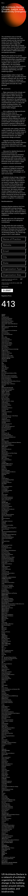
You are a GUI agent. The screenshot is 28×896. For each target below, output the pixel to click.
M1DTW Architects (5, 591)
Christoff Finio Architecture (6, 407)
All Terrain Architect (5, 333)
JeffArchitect (4, 533)
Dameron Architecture (6, 429)
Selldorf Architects (5, 731)
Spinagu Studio (4, 754)
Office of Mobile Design (6, 651)
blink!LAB (3, 385)
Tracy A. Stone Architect (6, 818)
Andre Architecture (5, 341)
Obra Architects (4, 645)
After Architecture (5, 327)
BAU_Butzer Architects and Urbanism (9, 375)
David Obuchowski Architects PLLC (8, 437)
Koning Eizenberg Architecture (7, 558)
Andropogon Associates (6, 345)
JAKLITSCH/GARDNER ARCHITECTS (8, 531)
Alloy (2, 335)
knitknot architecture (5, 555)
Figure (2, 485)
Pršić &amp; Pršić (5, 694)
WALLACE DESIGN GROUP (7, 842)
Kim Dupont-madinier (5, 553)
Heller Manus (4, 513)
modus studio (4, 622)
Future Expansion (5, 491)
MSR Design (4, 629)
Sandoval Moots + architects (7, 721)
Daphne (3, 431)
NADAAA (3, 634)
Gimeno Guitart (4, 494)
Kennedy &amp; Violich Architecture (8, 550)
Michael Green (4, 613)
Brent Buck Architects (5, 394)
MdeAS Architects (5, 610)
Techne (2, 794)
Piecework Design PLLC (6, 678)
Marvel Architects (5, 602)
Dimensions (3, 447)
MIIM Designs (4, 617)
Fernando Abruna (5, 481)
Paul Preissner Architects (6, 671)
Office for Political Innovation (7, 650)
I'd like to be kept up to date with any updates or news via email (10, 283)
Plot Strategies (4, 685)
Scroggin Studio (4, 730)
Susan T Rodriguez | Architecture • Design (9, 786)
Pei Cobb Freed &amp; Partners (7, 674)
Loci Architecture (4, 579)
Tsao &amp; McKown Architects (7, 825)
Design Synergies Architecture (7, 445)
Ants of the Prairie (5, 347)
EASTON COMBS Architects (7, 463)
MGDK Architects (4, 611)
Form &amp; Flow (5, 487)
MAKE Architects (4, 595)
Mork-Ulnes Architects (5, 625)
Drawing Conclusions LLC (6, 455)
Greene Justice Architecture (7, 498)
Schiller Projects (4, 726)
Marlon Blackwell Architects (7, 601)
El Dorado (3, 466)
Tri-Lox (2, 822)
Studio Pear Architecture (6, 782)
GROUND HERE (4, 502)
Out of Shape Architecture (6, 663)
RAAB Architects (4, 698)
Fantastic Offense (5, 478)
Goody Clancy (4, 495)
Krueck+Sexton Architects (6, 563)
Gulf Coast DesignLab (5, 503)
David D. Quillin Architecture (7, 435)
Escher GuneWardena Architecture (8, 471)
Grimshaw (3, 501)
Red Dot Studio (4, 707)
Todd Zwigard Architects (6, 815)
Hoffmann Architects (5, 518)
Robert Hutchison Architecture (7, 711)
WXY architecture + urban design (8, 857)
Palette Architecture (5, 669)
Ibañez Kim (3, 523)
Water (2, 843)
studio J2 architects (5, 770)
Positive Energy (4, 687)
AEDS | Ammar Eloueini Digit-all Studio (9, 326)
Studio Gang (3, 769)
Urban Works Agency (5, 830)
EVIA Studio (3, 474)
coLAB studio (4, 414)
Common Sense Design (6, 417)
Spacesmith (3, 751)
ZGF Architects (4, 861)
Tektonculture (4, 795)
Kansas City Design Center (6, 545)
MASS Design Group (5, 606)
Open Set (3, 661)
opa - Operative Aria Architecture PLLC (9, 658)
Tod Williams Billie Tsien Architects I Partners (10, 814)
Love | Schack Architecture (6, 587)
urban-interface (4, 831)
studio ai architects (5, 758)
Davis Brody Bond (5, 438)
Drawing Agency (4, 454)
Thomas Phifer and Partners (7, 806)
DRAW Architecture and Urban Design (9, 453)
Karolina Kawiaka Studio (6, 547)
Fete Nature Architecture (6, 482)
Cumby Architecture (5, 425)
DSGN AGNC (4, 457)
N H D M (3, 633)
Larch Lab (3, 570)
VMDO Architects (4, 838)
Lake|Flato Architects (5, 566)
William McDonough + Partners (7, 847)
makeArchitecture (5, 597)
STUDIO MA (3, 778)
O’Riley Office (4, 666)
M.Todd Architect (4, 590)
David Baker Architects (6, 434)
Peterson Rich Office (5, 677)
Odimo (2, 646)
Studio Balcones (4, 761)
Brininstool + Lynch (5, 395)
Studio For (3, 767)
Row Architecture (5, 715)
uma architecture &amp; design (7, 826)
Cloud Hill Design (4, 409)
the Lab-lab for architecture (7, 801)
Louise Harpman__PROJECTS (7, 586)
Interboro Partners (5, 529)
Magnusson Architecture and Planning (9, 593)
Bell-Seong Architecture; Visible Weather (9, 377)
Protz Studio (3, 693)
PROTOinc (3, 691)
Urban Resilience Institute (6, 829)
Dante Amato (4, 430)
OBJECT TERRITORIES (5, 643)
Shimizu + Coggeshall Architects (7, 735)
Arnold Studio (4, 361)
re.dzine (3, 705)
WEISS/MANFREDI (5, 846)
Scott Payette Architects (6, 729)
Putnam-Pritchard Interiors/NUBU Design (9, 695)
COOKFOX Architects (5, 419)
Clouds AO (3, 410)
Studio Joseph (4, 771)
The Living (3, 802)
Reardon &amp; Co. (5, 706)
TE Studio (3, 793)
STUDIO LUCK (4, 775)
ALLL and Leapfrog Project (6, 334)
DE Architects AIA (5, 441)
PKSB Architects (4, 679)
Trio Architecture (4, 823)
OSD (2, 662)
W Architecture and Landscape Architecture (10, 839)
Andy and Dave (4, 346)
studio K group (4, 773)
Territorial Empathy (5, 798)
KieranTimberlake (5, 551)
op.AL (2, 655)
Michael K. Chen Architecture (7, 614)
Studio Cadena (4, 762)
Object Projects (4, 642)
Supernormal (4, 785)
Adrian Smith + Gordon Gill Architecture (9, 323)
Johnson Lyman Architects (6, 538)
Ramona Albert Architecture (7, 702)
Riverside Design (4, 710)
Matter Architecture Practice (7, 607)
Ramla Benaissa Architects (6, 701)
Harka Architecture (5, 510)
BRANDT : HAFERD (5, 391)
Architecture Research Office (7, 355)
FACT (2, 475)
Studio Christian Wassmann (7, 763)
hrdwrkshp (3, 522)
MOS (2, 626)
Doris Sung (3, 450)
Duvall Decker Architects (6, 459)
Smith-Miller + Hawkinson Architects (8, 742)
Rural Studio (3, 718)
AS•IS (2, 363)
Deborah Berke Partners (6, 443)
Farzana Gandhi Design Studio (7, 479)
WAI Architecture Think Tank (7, 841)
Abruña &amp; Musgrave (6, 319)
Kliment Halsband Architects (7, 554)
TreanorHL (3, 821)
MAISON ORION (4, 594)
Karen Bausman (4, 546)
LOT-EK (2, 583)
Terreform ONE (4, 797)
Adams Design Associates (6, 322)
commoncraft (4, 418)
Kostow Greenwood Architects (7, 559)
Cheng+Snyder (4, 406)
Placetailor (3, 681)
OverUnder (3, 665)
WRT (2, 855)
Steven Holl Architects (5, 757)
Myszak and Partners (5, 631)
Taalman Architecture (5, 790)
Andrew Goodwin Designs (6, 343)
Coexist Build (4, 413)
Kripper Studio (4, 562)
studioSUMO (4, 783)
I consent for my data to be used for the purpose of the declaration (10, 280)
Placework (3, 682)
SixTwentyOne (4, 739)
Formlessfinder (4, 489)
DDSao (2, 439)
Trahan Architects (5, 819)
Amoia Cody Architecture (6, 339)
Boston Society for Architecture (7, 389)
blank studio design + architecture (8, 383)
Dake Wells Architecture (6, 427)
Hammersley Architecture (6, 506)
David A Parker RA (5, 433)
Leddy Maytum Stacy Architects (7, 573)
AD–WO (3, 325)
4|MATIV (3, 315)
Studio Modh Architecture (6, 781)
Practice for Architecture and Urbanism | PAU (10, 689)
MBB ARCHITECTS (5, 609)
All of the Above (4, 331)
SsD (2, 755)
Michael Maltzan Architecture (7, 615)
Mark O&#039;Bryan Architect (7, 599)
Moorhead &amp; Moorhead (7, 623)
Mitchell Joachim (4, 618)
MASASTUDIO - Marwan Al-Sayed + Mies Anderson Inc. (12, 603)
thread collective (4, 810)
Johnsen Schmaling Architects (7, 537)
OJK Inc (3, 653)
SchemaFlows (4, 725)
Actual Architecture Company (7, 321)
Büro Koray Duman (5, 398)
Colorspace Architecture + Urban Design (9, 415)
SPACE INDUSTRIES (5, 750)
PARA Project (4, 670)
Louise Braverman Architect (7, 585)
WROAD (3, 854)
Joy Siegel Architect (5, 541)
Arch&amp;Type (4, 350)
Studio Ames (4, 759)
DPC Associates (4, 451)
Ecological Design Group (6, 465)
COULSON (3, 422)
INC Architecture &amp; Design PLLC (8, 527)
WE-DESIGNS (4, 845)
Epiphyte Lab (4, 469)
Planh (2, 683)
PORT (2, 686)
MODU (2, 621)
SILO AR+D (3, 737)
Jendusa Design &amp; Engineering (8, 534)
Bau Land (3, 374)
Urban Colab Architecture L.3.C (7, 827)
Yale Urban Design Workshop (7, 858)
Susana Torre (4, 787)
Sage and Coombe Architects (7, 719)
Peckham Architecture (5, 673)
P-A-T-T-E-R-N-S (4, 667)
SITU (2, 738)
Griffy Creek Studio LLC (6, 499)
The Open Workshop (5, 803)
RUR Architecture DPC (5, 717)
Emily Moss (3, 467)
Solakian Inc (3, 749)
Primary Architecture (5, 690)
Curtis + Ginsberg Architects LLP (7, 426)
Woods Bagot (4, 850)
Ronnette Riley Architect (6, 714)
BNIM (2, 386)
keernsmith (3, 549)
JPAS (2, 542)
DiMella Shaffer (4, 446)
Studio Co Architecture (6, 765)
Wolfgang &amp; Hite (5, 849)
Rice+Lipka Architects (5, 709)
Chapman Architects (5, 403)
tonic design (3, 817)
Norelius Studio (4, 639)
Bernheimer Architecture (6, 379)
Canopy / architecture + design (7, 401)
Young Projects (4, 859)
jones (2, 539)
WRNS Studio (4, 853)
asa (2, 362)
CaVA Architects (4, 402)
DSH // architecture (5, 458)
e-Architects (3, 462)
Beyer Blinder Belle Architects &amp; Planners (10, 381)
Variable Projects (4, 834)
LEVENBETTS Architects (6, 578)
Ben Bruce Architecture (6, 378)
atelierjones (3, 366)
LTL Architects (4, 589)
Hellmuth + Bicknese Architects (7, 514)
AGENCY (3, 329)
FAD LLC (3, 477)
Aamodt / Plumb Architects (6, 318)
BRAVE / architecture (5, 393)
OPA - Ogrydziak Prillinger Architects (8, 657)
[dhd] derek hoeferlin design (7, 863)
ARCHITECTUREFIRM (5, 358)
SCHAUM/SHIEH (4, 723)
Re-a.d (2, 703)
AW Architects (4, 369)
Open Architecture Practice (6, 659)
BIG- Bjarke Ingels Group (6, 382)
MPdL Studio (4, 627)
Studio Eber (3, 766)
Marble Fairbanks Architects (7, 598)
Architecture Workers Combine (7, 357)
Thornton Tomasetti (5, 809)
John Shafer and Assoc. (6, 535)
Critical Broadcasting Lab (6, 423)
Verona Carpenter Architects (7, 835)
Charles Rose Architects (6, 405)
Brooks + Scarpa (4, 397)
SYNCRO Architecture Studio (7, 789)
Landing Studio (4, 567)
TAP (2, 791)
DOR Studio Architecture (6, 449)
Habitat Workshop (5, 505)
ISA (2, 530)
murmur (3, 630)
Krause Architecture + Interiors (7, 561)
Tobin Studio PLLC (5, 813)
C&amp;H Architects (5, 399)
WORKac (3, 851)
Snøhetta (3, 745)
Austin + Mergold (5, 367)
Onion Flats (3, 654)
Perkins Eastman (4, 675)
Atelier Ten (3, 365)
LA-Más (3, 565)
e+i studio (3, 461)
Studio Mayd (4, 779)
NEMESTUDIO (4, 637)
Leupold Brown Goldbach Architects (8, 577)
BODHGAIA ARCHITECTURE (7, 387)
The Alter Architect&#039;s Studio (8, 799)
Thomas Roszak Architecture (7, 807)
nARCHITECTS (4, 635)
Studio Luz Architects (5, 777)
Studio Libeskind (4, 774)
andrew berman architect (6, 342)
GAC (2, 493)
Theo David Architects (5, 805)
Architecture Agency (5, 351)
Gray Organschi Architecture (7, 497)
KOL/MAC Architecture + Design (7, 557)
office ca (3, 649)
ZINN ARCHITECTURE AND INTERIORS (9, 862)
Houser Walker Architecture (7, 521)
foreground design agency (6, 486)
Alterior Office (4, 337)
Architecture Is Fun (5, 354)
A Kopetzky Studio (5, 317)
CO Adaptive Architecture (6, 411)
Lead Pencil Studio (5, 571)
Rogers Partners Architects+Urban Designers (10, 713)
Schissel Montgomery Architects (8, 727)
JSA (2, 543)
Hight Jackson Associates (6, 515)
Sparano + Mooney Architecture (7, 753)
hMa (2, 517)
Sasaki (2, 722)
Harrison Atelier (4, 511)
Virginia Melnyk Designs (6, 837)
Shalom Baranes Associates (7, 733)
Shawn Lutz (3, 734)
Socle (2, 747)
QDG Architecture (5, 697)
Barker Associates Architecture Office (9, 373)
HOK (2, 519)
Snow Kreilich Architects (6, 743)
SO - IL (2, 746)
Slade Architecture (5, 741)
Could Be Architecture (5, 421)
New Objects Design (5, 638)
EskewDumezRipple (5, 473)
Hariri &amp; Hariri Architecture (7, 509)
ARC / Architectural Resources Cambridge (9, 349)
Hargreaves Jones (5, 507)
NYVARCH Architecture (6, 641)
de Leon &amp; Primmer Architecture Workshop (11, 442)
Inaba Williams (4, 526)
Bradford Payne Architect (6, 390)
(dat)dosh (3, 314)
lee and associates (5, 574)
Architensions (4, 359)
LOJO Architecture (5, 581)
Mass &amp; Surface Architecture (8, 605)
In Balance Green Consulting (7, 525)
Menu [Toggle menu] (2, 3)
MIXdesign (3, 619)
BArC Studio (3, 371)
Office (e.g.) (3, 647)
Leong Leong (4, 575)
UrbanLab (3, 833)
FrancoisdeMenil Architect (6, 490)
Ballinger (3, 370)
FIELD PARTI (3, 483)
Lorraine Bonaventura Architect (7, 582)
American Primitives (5, 338)
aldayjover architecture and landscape (9, 330)
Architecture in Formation (6, 353)
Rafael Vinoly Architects (6, 699)
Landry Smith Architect (6, 569)
